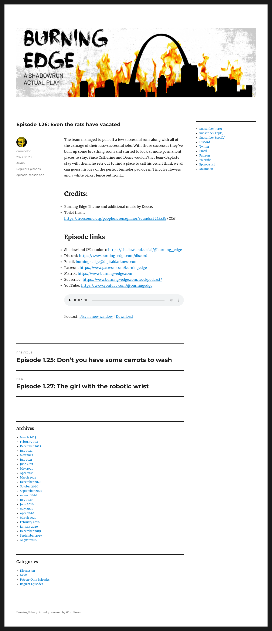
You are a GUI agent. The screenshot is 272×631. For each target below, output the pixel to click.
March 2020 (28, 518)
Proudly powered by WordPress (60, 612)
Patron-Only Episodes (35, 579)
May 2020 (26, 509)
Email (203, 151)
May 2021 (26, 468)
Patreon (204, 155)
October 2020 (29, 486)
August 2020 (28, 495)
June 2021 (26, 464)
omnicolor (23, 151)
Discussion (27, 571)
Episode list (207, 164)
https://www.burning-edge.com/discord (113, 256)
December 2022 (30, 446)
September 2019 (31, 535)
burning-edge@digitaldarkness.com (106, 261)
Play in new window (96, 316)
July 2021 (26, 459)
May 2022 (26, 455)
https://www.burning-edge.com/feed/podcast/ (122, 279)
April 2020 (27, 513)
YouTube (205, 160)
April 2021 (27, 473)
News (23, 575)
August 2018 (28, 540)
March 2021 (28, 477)
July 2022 (26, 451)
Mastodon (206, 169)
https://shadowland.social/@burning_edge (145, 250)
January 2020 (29, 526)
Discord (204, 142)
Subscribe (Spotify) (212, 138)
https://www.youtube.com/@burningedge (116, 285)
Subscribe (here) (210, 129)
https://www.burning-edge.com (105, 273)
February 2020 (30, 522)
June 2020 (27, 504)
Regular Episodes (28, 169)
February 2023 (29, 442)
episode (21, 175)
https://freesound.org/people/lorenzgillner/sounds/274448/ (115, 218)
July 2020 (26, 500)
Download (124, 316)
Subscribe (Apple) (211, 133)
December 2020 (30, 482)
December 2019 (30, 531)
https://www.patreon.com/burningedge (113, 267)
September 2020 (31, 491)
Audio (20, 163)
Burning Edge (25, 612)
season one (36, 175)
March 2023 (28, 437)
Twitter (204, 146)
